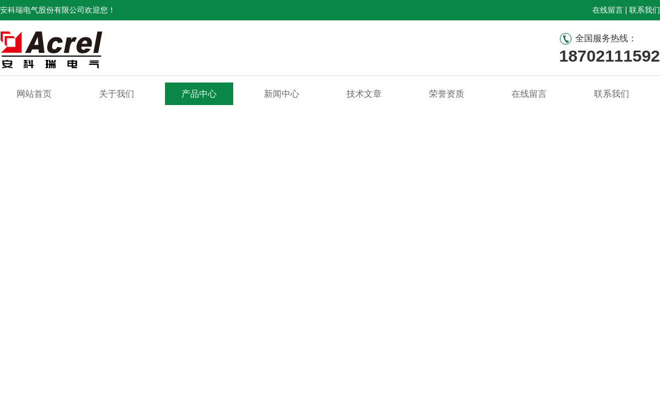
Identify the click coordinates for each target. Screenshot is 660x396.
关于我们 (116, 93)
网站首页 (34, 93)
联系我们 (644, 10)
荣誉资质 (446, 93)
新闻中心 (281, 93)
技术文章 (364, 93)
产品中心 (199, 93)
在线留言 (607, 10)
